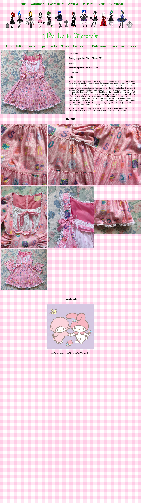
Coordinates (56, 4)
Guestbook (116, 4)
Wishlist (88, 4)
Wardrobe (37, 4)
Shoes (65, 46)
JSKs (19, 46)
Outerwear (99, 46)
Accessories (128, 46)
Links (101, 4)
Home (22, 4)
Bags (113, 46)
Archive (73, 4)
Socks (53, 46)
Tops (42, 46)
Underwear (80, 46)
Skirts (31, 46)
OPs (9, 46)
